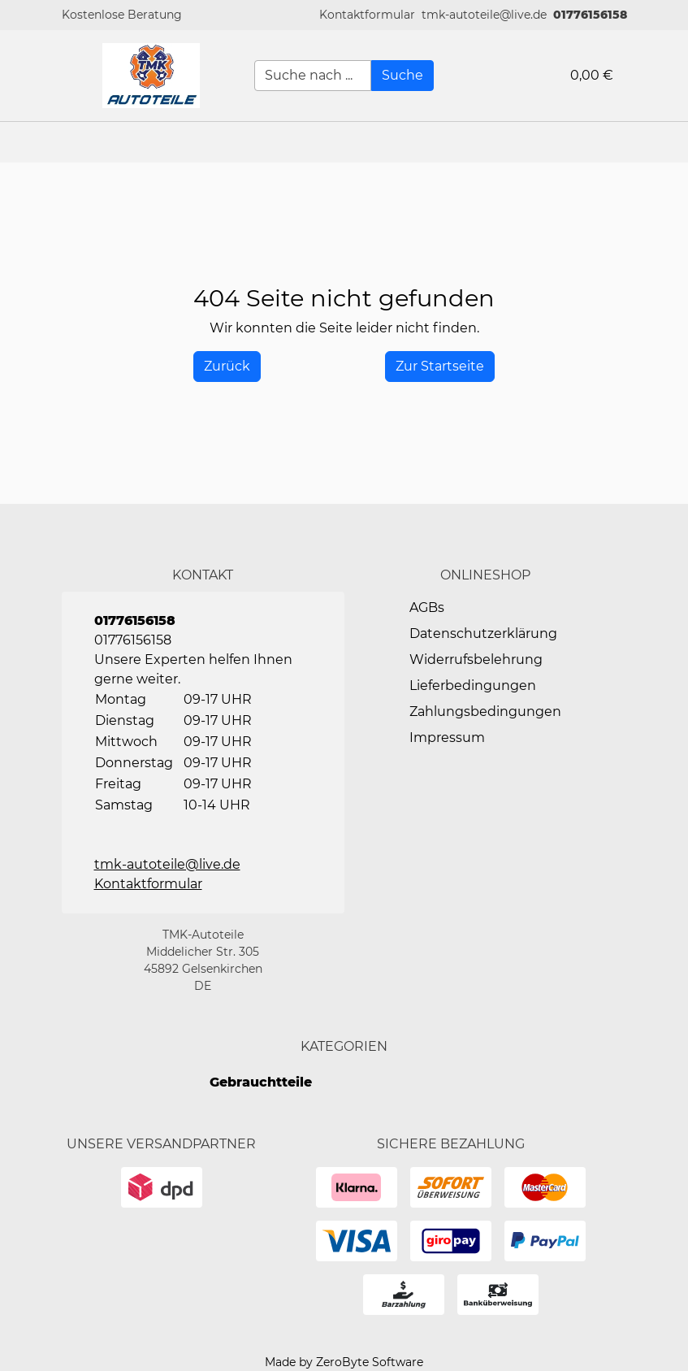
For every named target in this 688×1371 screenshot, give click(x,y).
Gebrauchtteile (261, 1082)
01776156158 (590, 14)
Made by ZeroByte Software (344, 1362)
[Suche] (402, 75)
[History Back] (227, 366)
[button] (367, 15)
